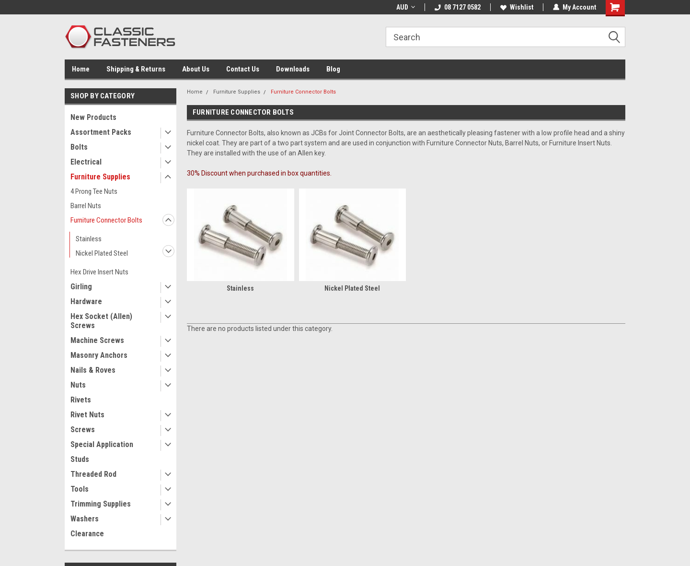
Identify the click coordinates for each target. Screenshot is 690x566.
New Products (93, 117)
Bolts (79, 147)
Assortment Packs (100, 132)
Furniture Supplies (100, 176)
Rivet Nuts (87, 414)
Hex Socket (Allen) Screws (101, 321)
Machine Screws (97, 340)
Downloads (293, 69)
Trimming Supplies (100, 503)
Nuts (78, 384)
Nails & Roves (92, 370)
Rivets (80, 399)
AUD (405, 7)
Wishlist (516, 7)
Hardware (86, 301)
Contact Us (242, 69)
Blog (333, 69)
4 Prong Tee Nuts (93, 191)
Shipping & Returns (135, 69)
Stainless (89, 239)
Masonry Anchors (98, 355)
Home (81, 69)
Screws (82, 429)
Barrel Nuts (85, 205)
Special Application (101, 444)
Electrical (86, 161)
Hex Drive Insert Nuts (99, 272)
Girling (81, 286)
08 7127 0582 (458, 7)
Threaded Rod (93, 474)
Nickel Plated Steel (102, 253)
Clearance (87, 533)
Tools (79, 489)
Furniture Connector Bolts (106, 220)
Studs (79, 459)
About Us (195, 69)
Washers (84, 518)
